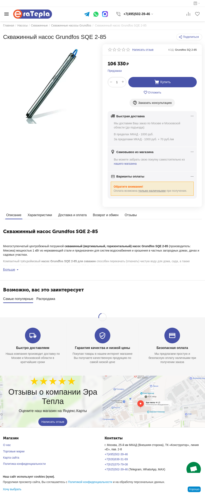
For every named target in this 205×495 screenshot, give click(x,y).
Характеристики (40, 215)
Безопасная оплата (172, 346)
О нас (7, 443)
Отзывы (131, 215)
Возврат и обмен (105, 215)
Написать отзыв (52, 420)
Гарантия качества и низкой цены (102, 346)
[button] (189, 37)
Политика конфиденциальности (24, 462)
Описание (13, 215)
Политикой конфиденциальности (90, 482)
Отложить (152, 92)
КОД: (171, 49)
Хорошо (194, 489)
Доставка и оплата (72, 215)
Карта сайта (11, 456)
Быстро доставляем (32, 346)
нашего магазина (125, 163)
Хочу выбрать (12, 489)
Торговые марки (14, 450)
